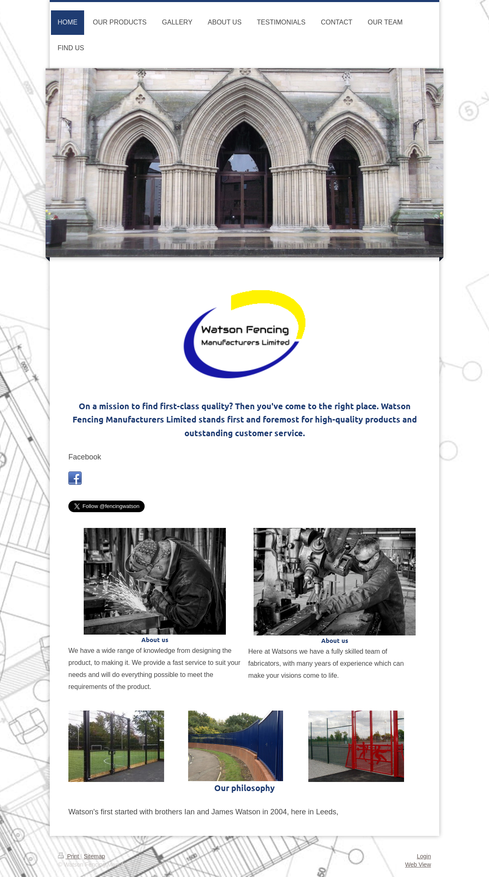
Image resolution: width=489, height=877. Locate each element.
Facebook (84, 457)
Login (424, 856)
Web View (418, 864)
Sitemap (94, 856)
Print (69, 856)
